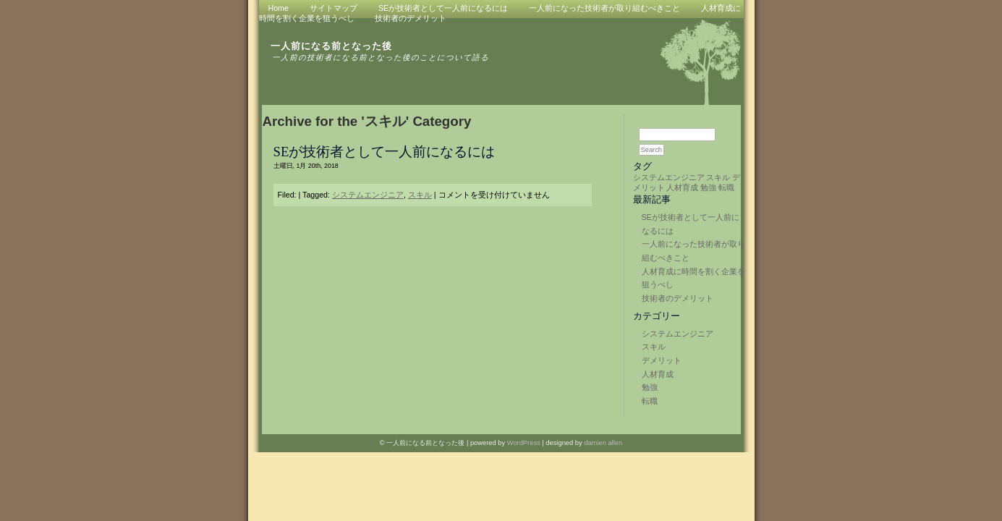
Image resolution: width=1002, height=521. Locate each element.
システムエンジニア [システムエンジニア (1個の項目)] (669, 177)
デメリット (662, 360)
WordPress (523, 442)
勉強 (650, 387)
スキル (654, 346)
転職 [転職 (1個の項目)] (726, 187)
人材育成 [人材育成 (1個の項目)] (682, 187)
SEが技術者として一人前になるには (384, 151)
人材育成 (658, 374)
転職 (650, 401)
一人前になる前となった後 (331, 46)
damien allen (603, 442)
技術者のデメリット (410, 18)
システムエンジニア (677, 333)
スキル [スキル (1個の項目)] (718, 177)
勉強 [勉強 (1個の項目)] (708, 187)
